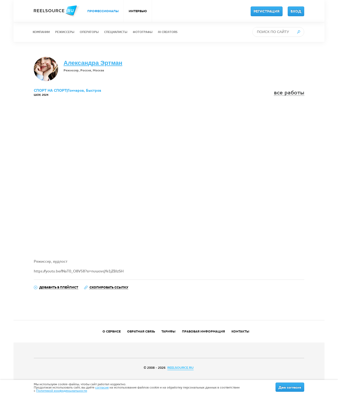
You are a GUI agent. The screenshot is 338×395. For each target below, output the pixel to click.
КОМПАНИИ (41, 32)
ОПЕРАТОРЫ (89, 32)
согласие (102, 387)
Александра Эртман (93, 63)
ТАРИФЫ (168, 331)
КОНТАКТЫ (240, 331)
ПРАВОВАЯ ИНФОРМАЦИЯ (203, 331)
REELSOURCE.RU (180, 368)
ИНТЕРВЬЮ (138, 11)
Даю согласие (290, 387)
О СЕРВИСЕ (111, 331)
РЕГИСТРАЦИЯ (267, 11)
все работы (289, 93)
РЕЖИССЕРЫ (64, 32)
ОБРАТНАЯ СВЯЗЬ (141, 331)
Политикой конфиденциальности (61, 391)
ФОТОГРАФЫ (143, 32)
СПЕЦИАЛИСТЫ (115, 32)
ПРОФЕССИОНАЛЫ (103, 11)
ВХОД (296, 11)
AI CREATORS (167, 32)
